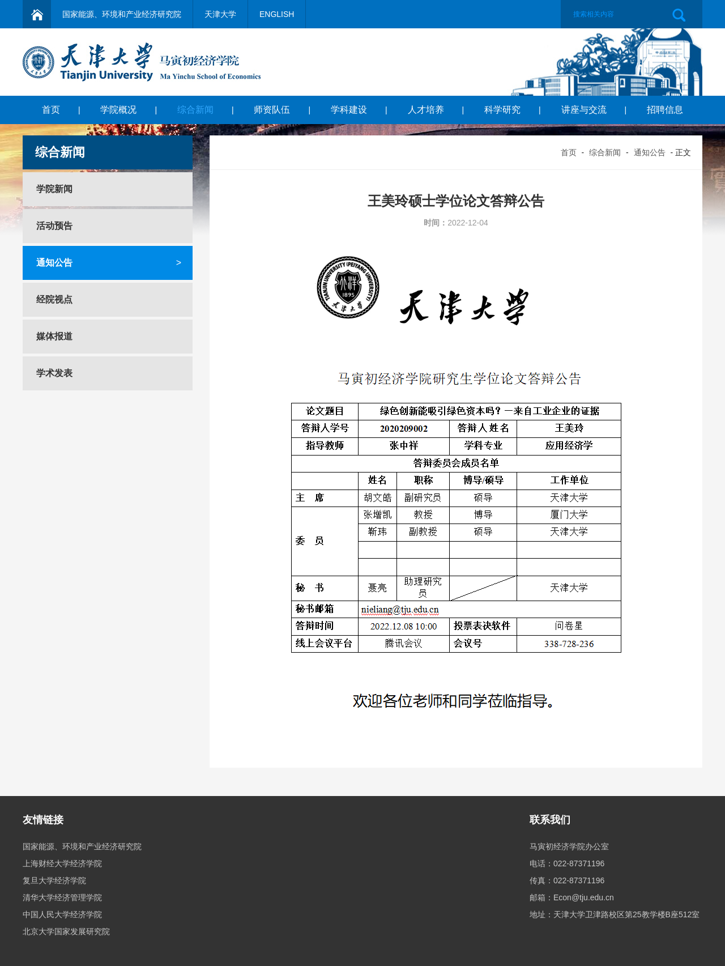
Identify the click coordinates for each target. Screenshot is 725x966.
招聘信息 (665, 109)
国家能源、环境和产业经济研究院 (121, 14)
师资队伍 (272, 109)
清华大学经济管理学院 (62, 897)
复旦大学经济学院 (54, 880)
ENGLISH (276, 14)
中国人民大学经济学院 (62, 914)
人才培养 (426, 109)
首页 (51, 109)
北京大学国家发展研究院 (66, 931)
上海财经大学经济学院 (62, 863)
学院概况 (118, 109)
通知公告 (650, 152)
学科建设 (349, 109)
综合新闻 (195, 109)
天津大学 (220, 14)
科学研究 (502, 109)
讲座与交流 (584, 109)
